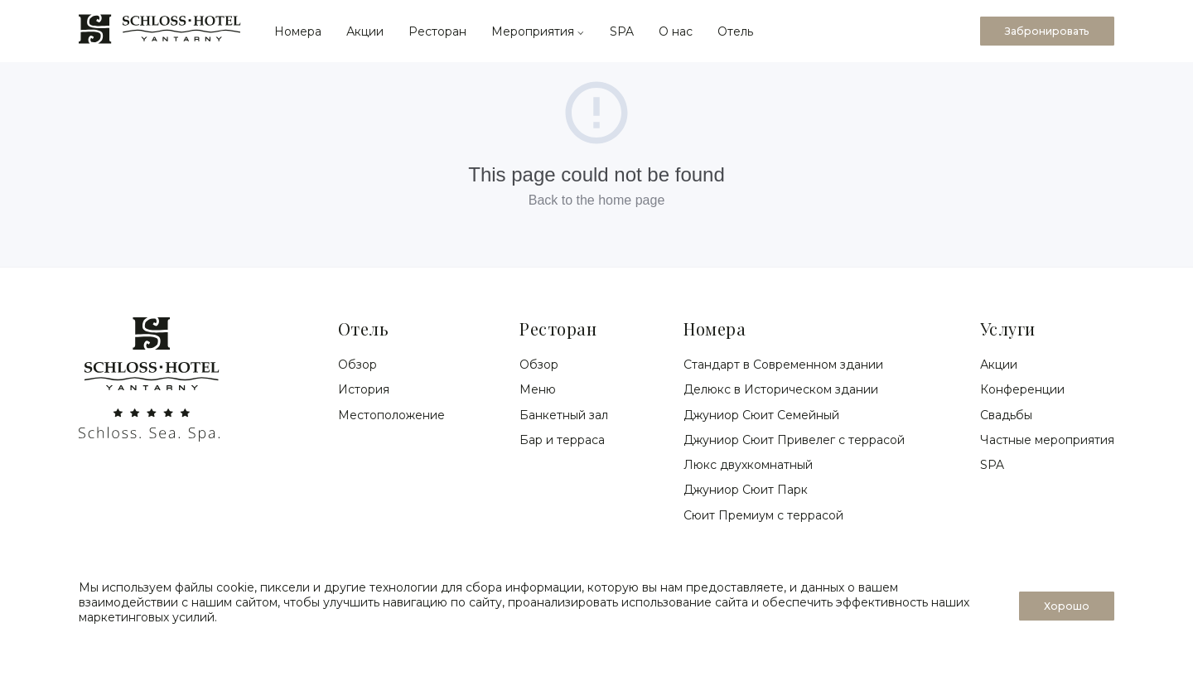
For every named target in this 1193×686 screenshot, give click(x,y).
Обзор (357, 364)
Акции (365, 31)
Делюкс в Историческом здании (780, 389)
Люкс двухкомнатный (748, 464)
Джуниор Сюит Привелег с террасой (794, 439)
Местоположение (391, 415)
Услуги (1008, 328)
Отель (735, 31)
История (363, 389)
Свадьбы (1006, 415)
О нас (676, 31)
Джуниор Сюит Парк (745, 489)
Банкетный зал (563, 415)
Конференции (1022, 389)
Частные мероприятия (1047, 439)
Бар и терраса (562, 439)
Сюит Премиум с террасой (763, 515)
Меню (537, 389)
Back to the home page (597, 200)
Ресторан (437, 31)
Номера (297, 31)
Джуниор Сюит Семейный (761, 415)
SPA (622, 31)
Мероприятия (538, 31)
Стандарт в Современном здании (783, 364)
